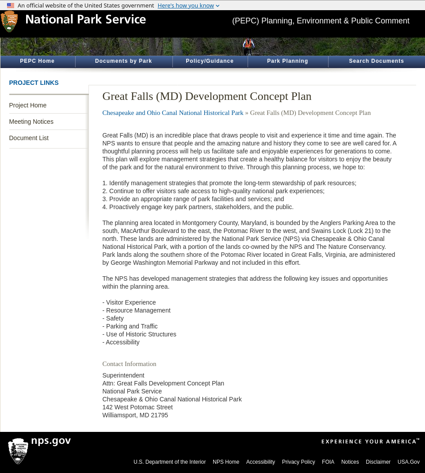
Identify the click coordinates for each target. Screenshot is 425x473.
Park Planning (287, 61)
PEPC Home (37, 61)
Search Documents (376, 61)
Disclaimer (378, 462)
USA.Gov (409, 462)
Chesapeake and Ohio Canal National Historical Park (173, 112)
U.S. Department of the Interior (170, 462)
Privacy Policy (298, 462)
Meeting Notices (31, 121)
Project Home (28, 105)
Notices (350, 462)
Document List (29, 137)
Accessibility (260, 462)
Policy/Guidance (210, 61)
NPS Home (226, 462)
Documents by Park (123, 61)
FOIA (328, 462)
